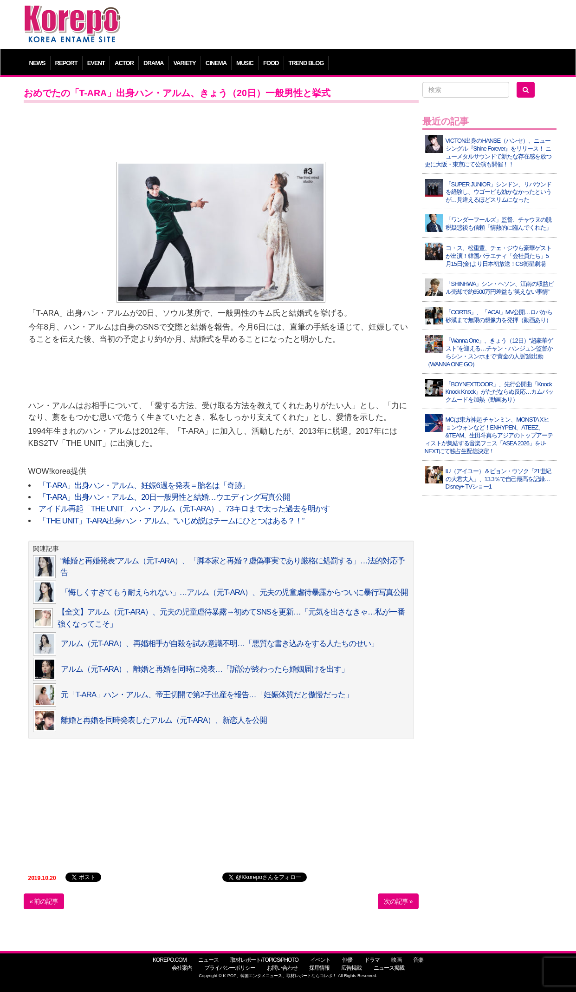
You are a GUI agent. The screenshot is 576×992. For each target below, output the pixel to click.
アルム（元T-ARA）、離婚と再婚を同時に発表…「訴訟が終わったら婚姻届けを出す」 (205, 669)
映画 (396, 960)
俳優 (347, 960)
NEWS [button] (37, 63)
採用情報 (319, 968)
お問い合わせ (282, 968)
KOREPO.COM (170, 960)
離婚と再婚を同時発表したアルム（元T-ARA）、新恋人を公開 (164, 720)
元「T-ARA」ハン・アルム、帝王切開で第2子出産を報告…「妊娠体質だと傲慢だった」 (207, 694)
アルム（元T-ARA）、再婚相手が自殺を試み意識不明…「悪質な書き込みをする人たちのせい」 (220, 643)
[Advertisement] (355, 25)
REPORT (66, 63)
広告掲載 (351, 968)
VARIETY (184, 63)
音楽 (418, 960)
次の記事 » (398, 901)
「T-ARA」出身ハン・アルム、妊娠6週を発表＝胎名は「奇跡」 (144, 485)
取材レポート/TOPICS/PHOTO (264, 960)
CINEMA (216, 63)
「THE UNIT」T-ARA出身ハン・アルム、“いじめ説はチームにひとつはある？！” (171, 520)
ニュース (208, 960)
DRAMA (153, 63)
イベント (320, 960)
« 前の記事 (44, 901)
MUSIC (244, 63)
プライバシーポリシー (229, 968)
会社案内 (182, 968)
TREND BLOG (306, 63)
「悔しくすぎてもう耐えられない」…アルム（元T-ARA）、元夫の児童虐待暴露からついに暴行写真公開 (234, 592)
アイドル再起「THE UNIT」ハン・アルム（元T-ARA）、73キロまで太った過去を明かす (184, 508)
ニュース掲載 (389, 968)
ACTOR (124, 63)
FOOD (271, 63)
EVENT (96, 63)
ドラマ (372, 960)
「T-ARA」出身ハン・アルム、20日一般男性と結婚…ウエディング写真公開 (164, 497)
